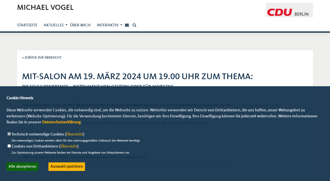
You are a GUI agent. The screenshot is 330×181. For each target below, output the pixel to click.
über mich (80, 25)
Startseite (27, 25)
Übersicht (74, 134)
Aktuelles (54, 25)
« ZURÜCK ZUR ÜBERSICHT (41, 57)
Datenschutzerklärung (61, 122)
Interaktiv (108, 25)
